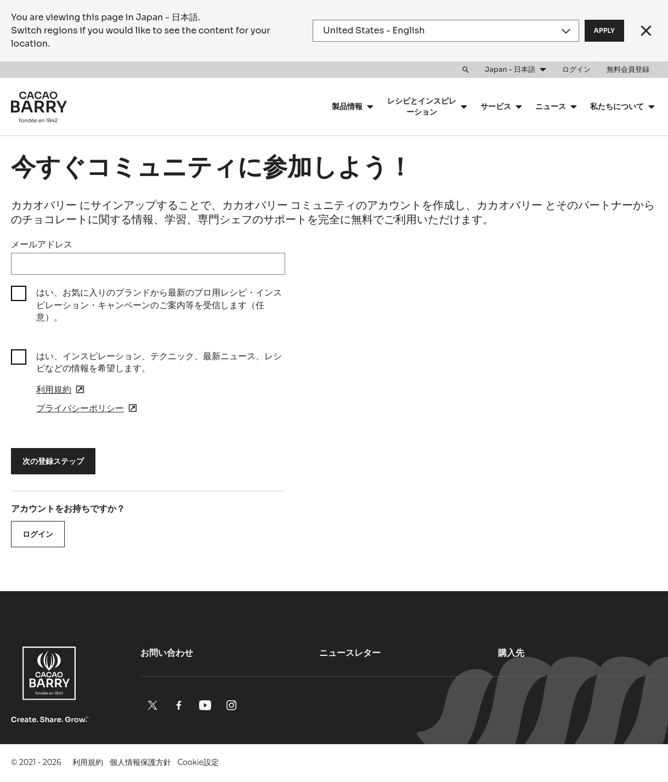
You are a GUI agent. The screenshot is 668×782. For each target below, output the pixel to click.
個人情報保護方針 (140, 762)
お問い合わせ (166, 653)
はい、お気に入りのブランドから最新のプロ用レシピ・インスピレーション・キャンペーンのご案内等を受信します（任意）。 (159, 305)
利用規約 (87, 762)
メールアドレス (41, 244)
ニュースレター (350, 653)
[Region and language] (446, 31)
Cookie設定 (198, 762)
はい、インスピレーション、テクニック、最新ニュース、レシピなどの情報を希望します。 (159, 362)
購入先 (511, 653)
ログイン (37, 534)
